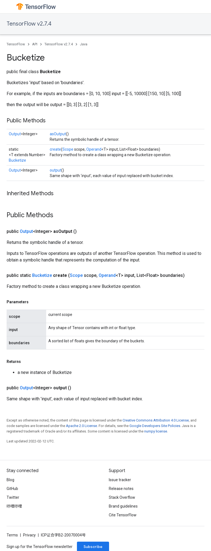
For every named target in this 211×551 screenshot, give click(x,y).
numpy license (155, 431)
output (55, 170)
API (34, 44)
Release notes (121, 488)
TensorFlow (16, 44)
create (55, 149)
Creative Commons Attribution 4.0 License (156, 420)
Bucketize (17, 160)
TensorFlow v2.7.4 (29, 23)
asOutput (58, 134)
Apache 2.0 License (81, 426)
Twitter (13, 497)
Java (83, 44)
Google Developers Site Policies (154, 426)
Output (15, 134)
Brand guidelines (123, 506)
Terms (12, 535)
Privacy (29, 535)
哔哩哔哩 (14, 506)
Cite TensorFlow (123, 515)
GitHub (12, 488)
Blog (10, 480)
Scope (67, 149)
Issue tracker (120, 480)
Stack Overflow (122, 497)
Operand (93, 149)
